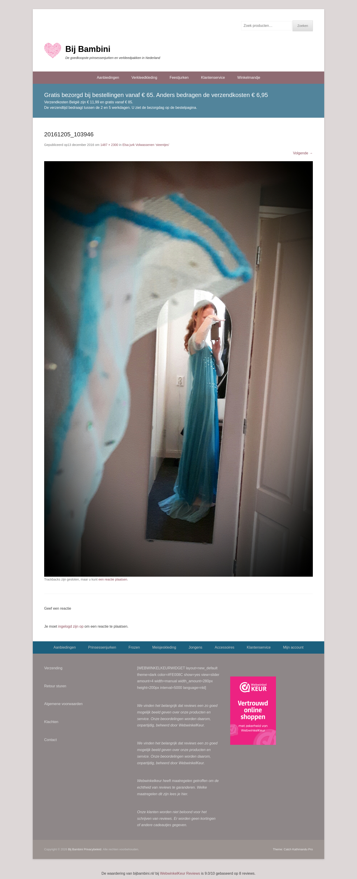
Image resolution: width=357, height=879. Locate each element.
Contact (50, 740)
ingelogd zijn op (70, 626)
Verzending (53, 668)
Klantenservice (213, 77)
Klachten (51, 722)
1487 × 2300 (109, 145)
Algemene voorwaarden (63, 704)
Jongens (195, 647)
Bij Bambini (87, 49)
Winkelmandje (248, 77)
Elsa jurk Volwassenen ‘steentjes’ (145, 145)
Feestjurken (179, 77)
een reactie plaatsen (112, 579)
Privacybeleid (92, 849)
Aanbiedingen (108, 77)
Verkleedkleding (144, 77)
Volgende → (303, 153)
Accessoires (224, 647)
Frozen (134, 647)
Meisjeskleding (164, 647)
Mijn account (293, 647)
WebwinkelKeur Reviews (180, 873)
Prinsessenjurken (102, 647)
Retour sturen (55, 686)
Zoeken (302, 26)
